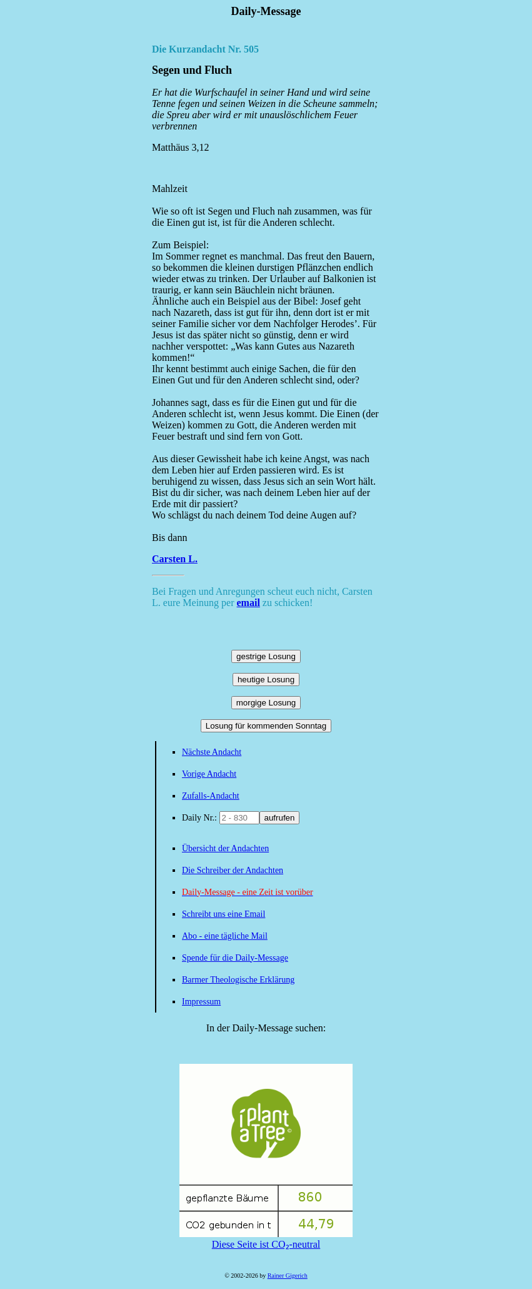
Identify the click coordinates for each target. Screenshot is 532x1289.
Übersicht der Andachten (225, 848)
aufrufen (279, 817)
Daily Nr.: (200, 817)
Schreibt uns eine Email (223, 914)
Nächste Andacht (211, 752)
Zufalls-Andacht (210, 796)
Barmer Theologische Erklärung (238, 979)
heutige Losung (266, 679)
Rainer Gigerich (288, 1275)
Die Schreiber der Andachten (232, 870)
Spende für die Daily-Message (235, 958)
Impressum (201, 1001)
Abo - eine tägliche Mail (225, 936)
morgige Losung (266, 702)
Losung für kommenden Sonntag (266, 725)
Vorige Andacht (209, 774)
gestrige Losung (266, 656)
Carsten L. (175, 559)
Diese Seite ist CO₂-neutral (266, 1239)
